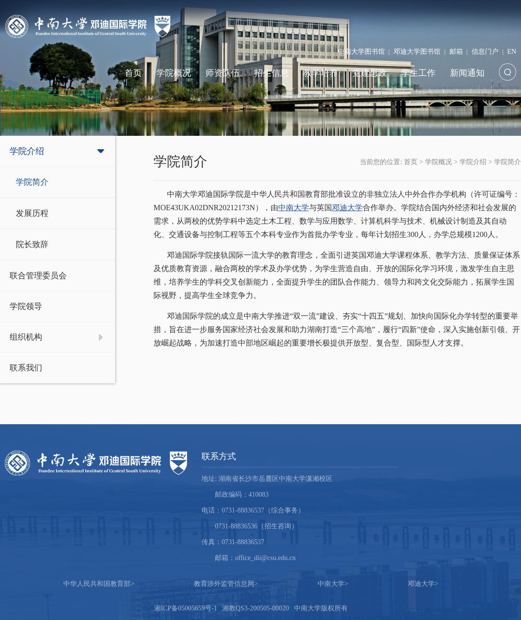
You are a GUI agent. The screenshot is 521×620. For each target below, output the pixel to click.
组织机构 (26, 337)
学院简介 (32, 182)
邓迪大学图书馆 (416, 51)
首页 (133, 73)
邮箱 (456, 51)
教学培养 (320, 73)
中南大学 (293, 207)
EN (511, 51)
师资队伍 (222, 73)
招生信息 (271, 73)
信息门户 (485, 51)
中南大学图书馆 (361, 51)
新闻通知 (467, 73)
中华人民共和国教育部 (98, 583)
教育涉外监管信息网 (226, 583)
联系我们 (26, 367)
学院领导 (26, 306)
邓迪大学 (347, 207)
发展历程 (32, 213)
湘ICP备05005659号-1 (185, 608)
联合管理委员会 (38, 275)
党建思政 (369, 73)
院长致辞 (32, 244)
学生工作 (418, 73)
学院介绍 (27, 151)
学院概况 (173, 73)
